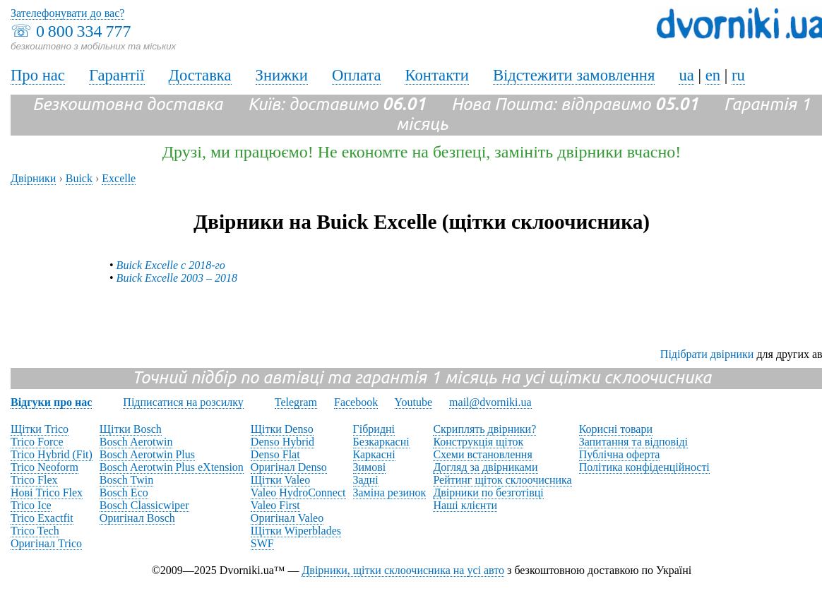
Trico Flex (34, 480)
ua (686, 75)
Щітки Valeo (280, 480)
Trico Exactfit (42, 518)
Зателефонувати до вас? (67, 13)
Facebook (356, 402)
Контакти (436, 75)
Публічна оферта (619, 454)
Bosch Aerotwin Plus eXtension (172, 467)
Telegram (296, 402)
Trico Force (37, 442)
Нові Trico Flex (47, 492)
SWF (262, 543)
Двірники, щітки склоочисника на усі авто (403, 570)
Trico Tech (35, 531)
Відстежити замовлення (574, 75)
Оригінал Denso (289, 467)
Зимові (369, 467)
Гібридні (374, 429)
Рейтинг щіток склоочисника (502, 480)
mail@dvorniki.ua (490, 402)
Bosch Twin (126, 480)
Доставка (200, 75)
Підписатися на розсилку (183, 402)
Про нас (38, 75)
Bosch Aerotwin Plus (147, 454)
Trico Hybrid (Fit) (52, 454)
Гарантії (117, 75)
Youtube (414, 402)
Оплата (356, 75)
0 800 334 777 (83, 31)
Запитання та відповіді (633, 442)
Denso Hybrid (282, 442)
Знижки (282, 75)
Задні (366, 480)
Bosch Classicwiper (144, 505)
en (712, 75)
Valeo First (275, 505)
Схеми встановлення (482, 454)
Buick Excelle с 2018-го (171, 265)
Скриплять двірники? (484, 429)
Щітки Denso (282, 429)
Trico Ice (31, 505)
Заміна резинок (390, 492)
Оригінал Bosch (137, 518)
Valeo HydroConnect (298, 492)
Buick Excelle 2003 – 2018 (177, 278)
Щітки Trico (39, 429)
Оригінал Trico (46, 543)
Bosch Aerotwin (136, 442)
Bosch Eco (124, 492)
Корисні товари (616, 429)
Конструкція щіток (478, 442)
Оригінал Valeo (287, 518)
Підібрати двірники (707, 354)
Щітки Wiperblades (296, 531)
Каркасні (374, 454)
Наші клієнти (465, 505)
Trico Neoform (44, 467)
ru (738, 75)
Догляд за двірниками (485, 467)
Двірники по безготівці (488, 492)
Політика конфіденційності (644, 467)
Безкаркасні (381, 442)
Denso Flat (275, 454)
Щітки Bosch (131, 429)
